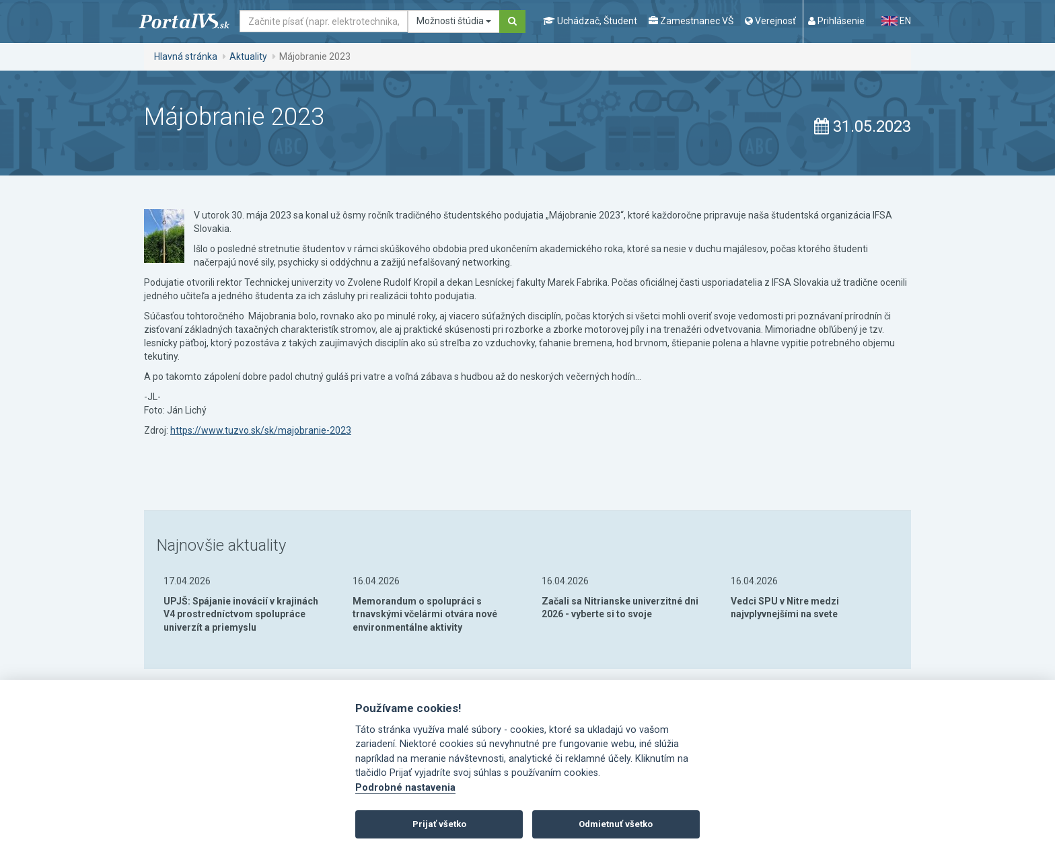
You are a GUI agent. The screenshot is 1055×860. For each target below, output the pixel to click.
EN (896, 20)
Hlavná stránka (185, 56)
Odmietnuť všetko (616, 824)
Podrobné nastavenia (405, 787)
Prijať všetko (439, 824)
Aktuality (248, 56)
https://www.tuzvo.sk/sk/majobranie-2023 (260, 430)
